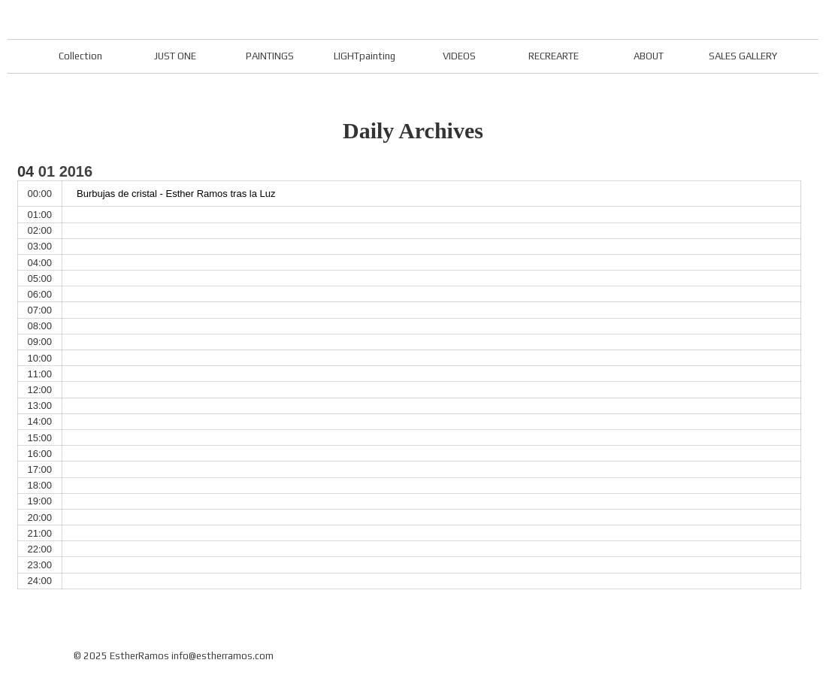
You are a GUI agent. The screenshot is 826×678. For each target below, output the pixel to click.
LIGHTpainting (364, 56)
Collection (80, 56)
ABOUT (649, 56)
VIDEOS (459, 56)
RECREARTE (553, 56)
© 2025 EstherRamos (121, 655)
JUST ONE (175, 56)
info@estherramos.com (222, 655)
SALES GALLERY (743, 56)
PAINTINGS (270, 56)
